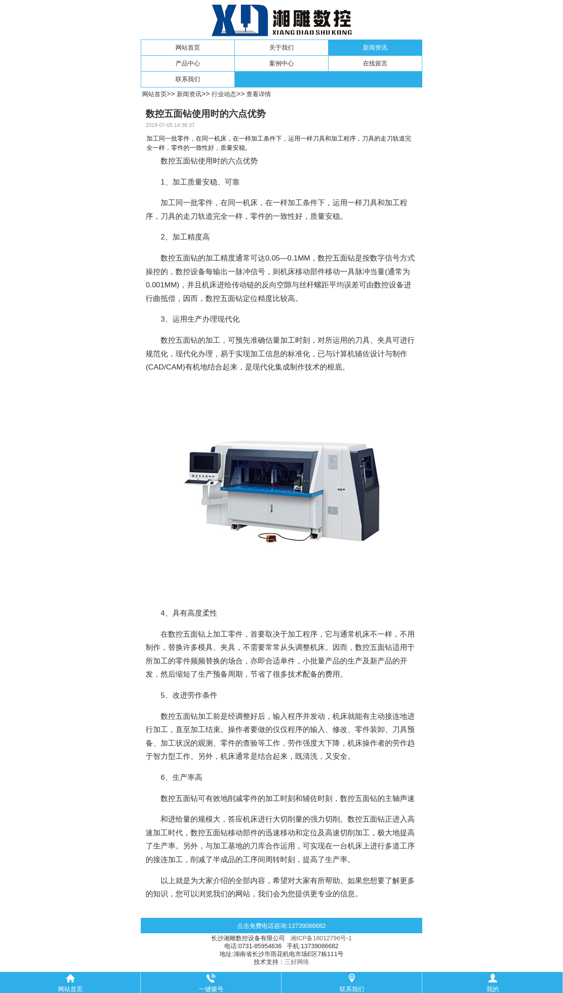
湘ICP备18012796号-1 (321, 938)
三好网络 (297, 961)
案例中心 (281, 63)
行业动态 (224, 94)
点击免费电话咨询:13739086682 (281, 925)
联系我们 (187, 79)
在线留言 (375, 63)
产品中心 (187, 63)
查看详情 (258, 94)
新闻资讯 (375, 47)
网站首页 (187, 47)
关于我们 (281, 47)
